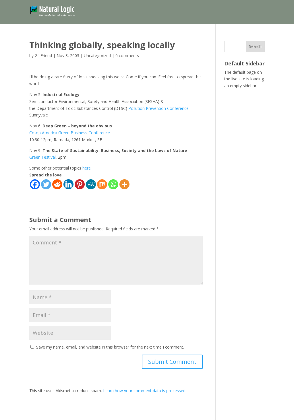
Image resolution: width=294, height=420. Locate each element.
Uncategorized (97, 55)
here (86, 168)
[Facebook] (35, 184)
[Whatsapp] (113, 184)
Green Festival (42, 157)
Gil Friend (43, 55)
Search (255, 46)
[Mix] (102, 184)
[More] (124, 184)
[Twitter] (46, 184)
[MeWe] (91, 184)
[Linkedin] (68, 184)
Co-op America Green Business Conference (69, 132)
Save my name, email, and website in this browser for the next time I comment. (110, 347)
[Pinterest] (80, 184)
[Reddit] (57, 184)
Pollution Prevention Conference (158, 108)
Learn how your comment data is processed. (144, 390)
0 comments (127, 55)
